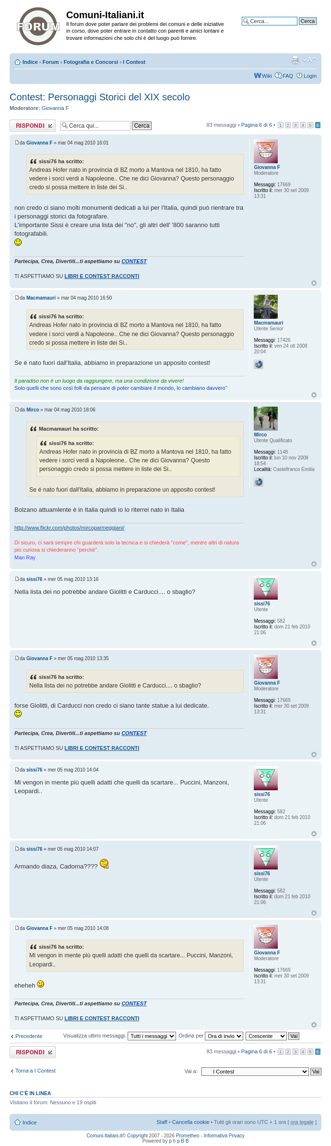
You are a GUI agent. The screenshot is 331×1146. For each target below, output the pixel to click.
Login (310, 76)
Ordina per (210, 1035)
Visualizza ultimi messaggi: (119, 1035)
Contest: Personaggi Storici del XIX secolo (100, 97)
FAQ (288, 76)
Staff (161, 1122)
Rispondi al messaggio (33, 126)
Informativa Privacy (224, 1135)
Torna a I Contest (35, 1071)
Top (314, 283)
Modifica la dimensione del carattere (310, 60)
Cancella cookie (191, 1122)
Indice (30, 62)
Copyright (137, 1135)
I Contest (134, 62)
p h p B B (179, 1141)
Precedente (28, 1036)
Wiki (267, 76)
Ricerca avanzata (296, 28)
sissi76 (34, 579)
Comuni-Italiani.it (104, 1135)
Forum (51, 62)
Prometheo (188, 1135)
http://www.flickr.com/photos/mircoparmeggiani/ (69, 528)
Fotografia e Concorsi (91, 62)
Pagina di (256, 125)
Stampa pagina (295, 60)
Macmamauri (41, 298)
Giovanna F (55, 108)
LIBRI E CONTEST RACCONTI (102, 276)
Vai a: (190, 1071)
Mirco (32, 409)
